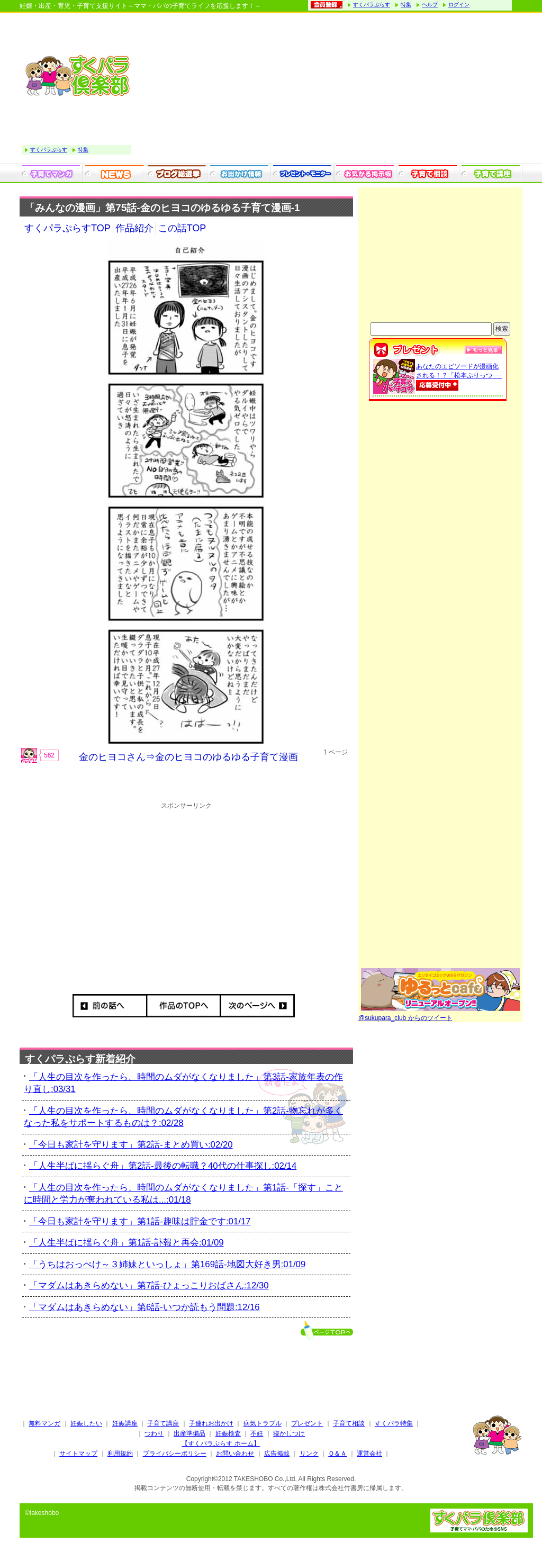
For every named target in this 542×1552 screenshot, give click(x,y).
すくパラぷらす (371, 4)
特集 (406, 4)
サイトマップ (78, 1453)
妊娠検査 (228, 1433)
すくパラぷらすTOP (67, 228)
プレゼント (307, 1423)
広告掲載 (277, 1453)
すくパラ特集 (394, 1423)
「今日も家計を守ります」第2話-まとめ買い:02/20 (131, 1145)
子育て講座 (163, 1423)
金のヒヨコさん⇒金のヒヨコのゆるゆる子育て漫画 (188, 757)
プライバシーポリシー (174, 1453)
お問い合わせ (235, 1453)
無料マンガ (44, 1423)
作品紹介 (134, 228)
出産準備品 (189, 1433)
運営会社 (369, 1453)
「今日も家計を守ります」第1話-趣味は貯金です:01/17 (140, 1221)
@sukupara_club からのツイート (405, 1018)
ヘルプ (430, 4)
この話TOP (182, 228)
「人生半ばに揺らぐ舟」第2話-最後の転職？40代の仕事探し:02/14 (162, 1166)
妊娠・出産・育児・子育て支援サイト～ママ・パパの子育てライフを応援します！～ (140, 6)
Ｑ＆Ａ (337, 1453)
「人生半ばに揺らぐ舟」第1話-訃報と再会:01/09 (126, 1243)
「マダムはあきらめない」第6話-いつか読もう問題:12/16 (144, 1307)
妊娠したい (86, 1423)
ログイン (458, 4)
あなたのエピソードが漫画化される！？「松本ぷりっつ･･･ (459, 376)
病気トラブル (262, 1423)
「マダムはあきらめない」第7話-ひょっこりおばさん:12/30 (149, 1285)
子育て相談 (349, 1423)
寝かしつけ (289, 1433)
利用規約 (120, 1453)
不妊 (256, 1433)
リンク (309, 1453)
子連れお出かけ (211, 1423)
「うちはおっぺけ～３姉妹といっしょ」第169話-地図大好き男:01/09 (167, 1264)
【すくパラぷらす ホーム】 (220, 1443)
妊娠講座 (125, 1423)
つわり (154, 1433)
